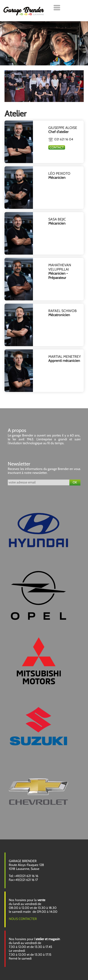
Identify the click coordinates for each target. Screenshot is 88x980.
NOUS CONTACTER (23, 919)
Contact (57, 147)
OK (75, 482)
